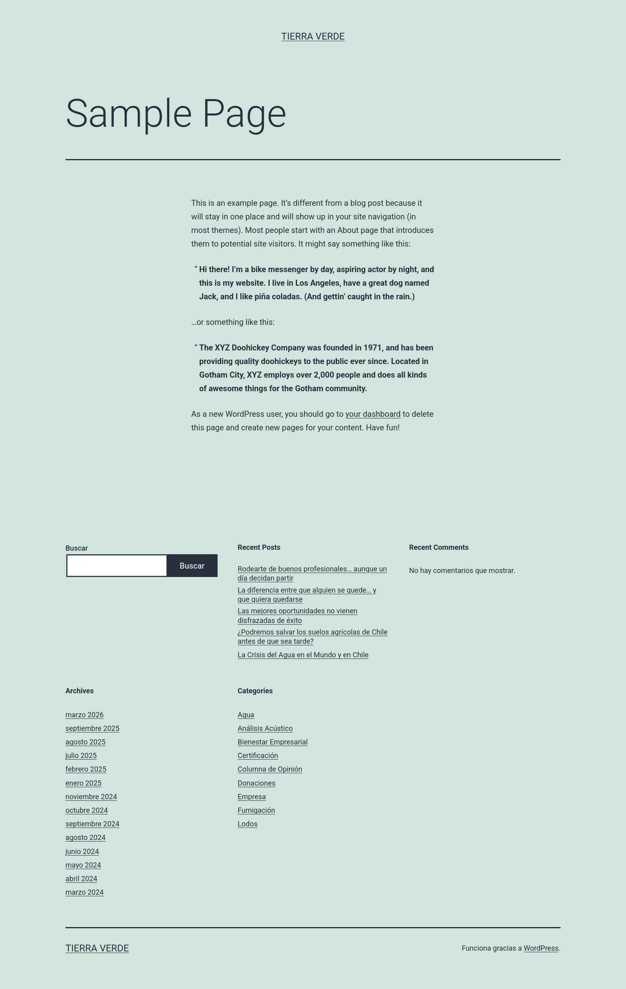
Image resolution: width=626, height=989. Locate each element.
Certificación (258, 755)
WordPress (541, 948)
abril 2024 (81, 878)
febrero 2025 (85, 769)
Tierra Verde (313, 36)
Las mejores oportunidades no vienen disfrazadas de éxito (297, 615)
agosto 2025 (85, 742)
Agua (246, 714)
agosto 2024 (85, 837)
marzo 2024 (84, 892)
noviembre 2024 (91, 796)
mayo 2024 (83, 865)
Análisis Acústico (265, 728)
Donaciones (256, 783)
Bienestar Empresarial (272, 742)
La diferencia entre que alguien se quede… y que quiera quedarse (307, 594)
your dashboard (372, 414)
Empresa (252, 796)
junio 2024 (82, 851)
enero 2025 (83, 783)
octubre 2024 (86, 810)
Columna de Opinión (270, 769)
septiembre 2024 (92, 824)
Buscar (76, 548)
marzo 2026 (84, 714)
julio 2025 (81, 755)
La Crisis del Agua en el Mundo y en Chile (303, 655)
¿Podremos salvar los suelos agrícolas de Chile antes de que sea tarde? (313, 636)
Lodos (248, 824)
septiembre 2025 (92, 728)
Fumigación (256, 810)
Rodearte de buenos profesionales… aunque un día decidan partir (312, 573)
